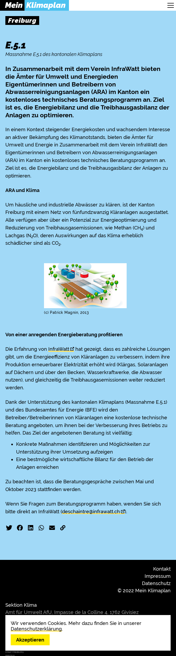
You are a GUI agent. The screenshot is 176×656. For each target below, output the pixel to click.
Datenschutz (156, 583)
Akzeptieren (30, 640)
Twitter (9, 527)
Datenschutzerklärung (36, 629)
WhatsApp (41, 527)
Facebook (19, 527)
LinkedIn (30, 527)
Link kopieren (62, 527)
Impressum (158, 576)
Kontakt (162, 569)
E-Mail (52, 527)
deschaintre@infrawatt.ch (91, 511)
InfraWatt (58, 349)
